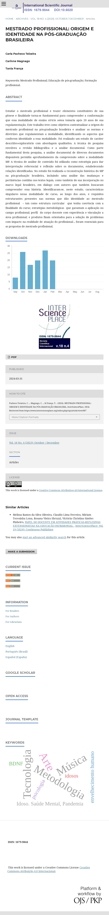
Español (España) (16, 657)
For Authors (12, 616)
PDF (13, 357)
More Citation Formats (25, 417)
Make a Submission (21, 551)
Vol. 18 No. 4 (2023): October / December (57, 18)
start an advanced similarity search (44, 537)
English (10, 646)
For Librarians (14, 622)
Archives (22, 18)
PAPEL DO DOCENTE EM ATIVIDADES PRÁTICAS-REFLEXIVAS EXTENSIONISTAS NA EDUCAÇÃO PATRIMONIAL (57, 524)
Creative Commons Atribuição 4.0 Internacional (48, 869)
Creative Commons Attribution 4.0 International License (70, 490)
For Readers (12, 610)
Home (9, 18)
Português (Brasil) (17, 651)
